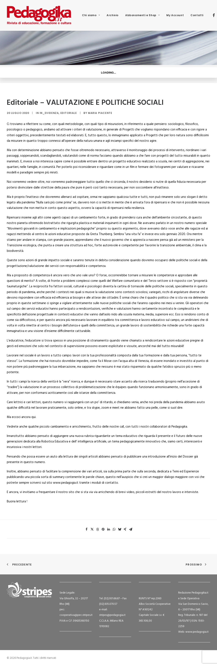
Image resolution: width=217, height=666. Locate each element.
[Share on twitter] (92, 529)
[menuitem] (91, 15)
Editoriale (68, 113)
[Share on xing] (125, 529)
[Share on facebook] (86, 529)
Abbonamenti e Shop (142, 15)
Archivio (112, 15)
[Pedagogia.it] (39, 15)
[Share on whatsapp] (114, 529)
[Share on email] (130, 529)
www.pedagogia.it (197, 632)
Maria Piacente (100, 113)
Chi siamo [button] (91, 15)
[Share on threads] (97, 529)
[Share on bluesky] (119, 529)
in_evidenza (49, 113)
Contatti (197, 15)
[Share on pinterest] (103, 529)
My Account (175, 15)
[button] (213, 15)
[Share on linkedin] (108, 529)
